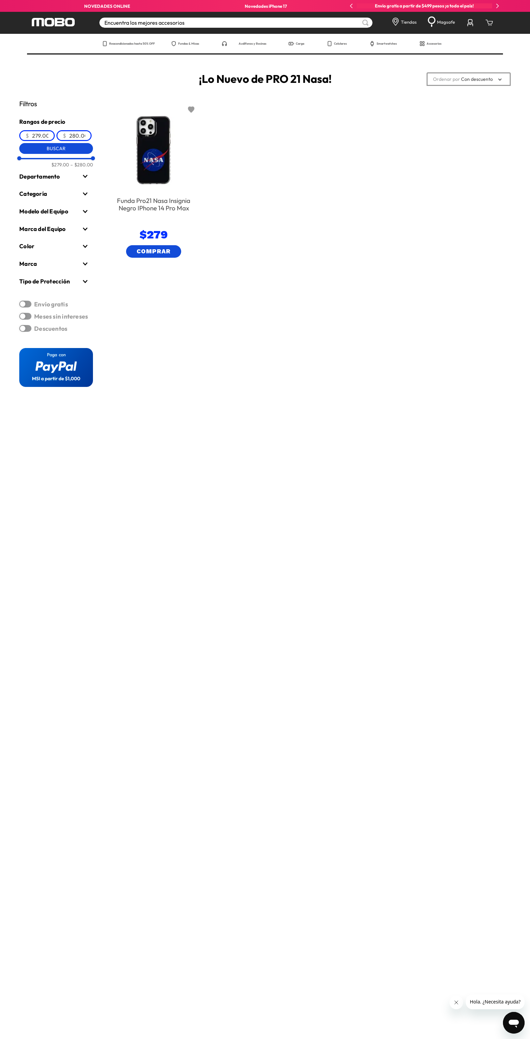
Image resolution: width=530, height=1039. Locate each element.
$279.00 (60, 164)
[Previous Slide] (351, 5)
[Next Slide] (497, 5)
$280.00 (81, 164)
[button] (56, 176)
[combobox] (235, 23)
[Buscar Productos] (365, 23)
